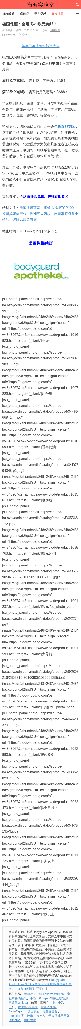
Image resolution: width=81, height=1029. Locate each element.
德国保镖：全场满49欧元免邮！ (29, 24)
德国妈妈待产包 (14, 214)
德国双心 (33, 1011)
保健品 (24, 13)
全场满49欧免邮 (31, 196)
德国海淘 (55, 30)
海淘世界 (57, 13)
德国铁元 (30, 994)
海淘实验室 (40, 4)
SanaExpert (16, 1011)
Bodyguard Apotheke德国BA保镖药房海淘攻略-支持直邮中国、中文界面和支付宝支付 (40, 984)
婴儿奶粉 (40, 13)
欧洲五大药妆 (40, 214)
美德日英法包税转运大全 (41, 46)
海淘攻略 (9, 13)
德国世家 (30, 1020)
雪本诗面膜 (48, 1007)
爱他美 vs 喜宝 (28, 1007)
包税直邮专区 (64, 126)
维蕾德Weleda (18, 1002)
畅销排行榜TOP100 (59, 208)
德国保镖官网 (29, 208)
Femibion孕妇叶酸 (21, 1015)
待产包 (40, 1015)
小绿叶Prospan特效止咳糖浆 (49, 998)
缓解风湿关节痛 (25, 219)
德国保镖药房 (40, 243)
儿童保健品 (50, 1011)
